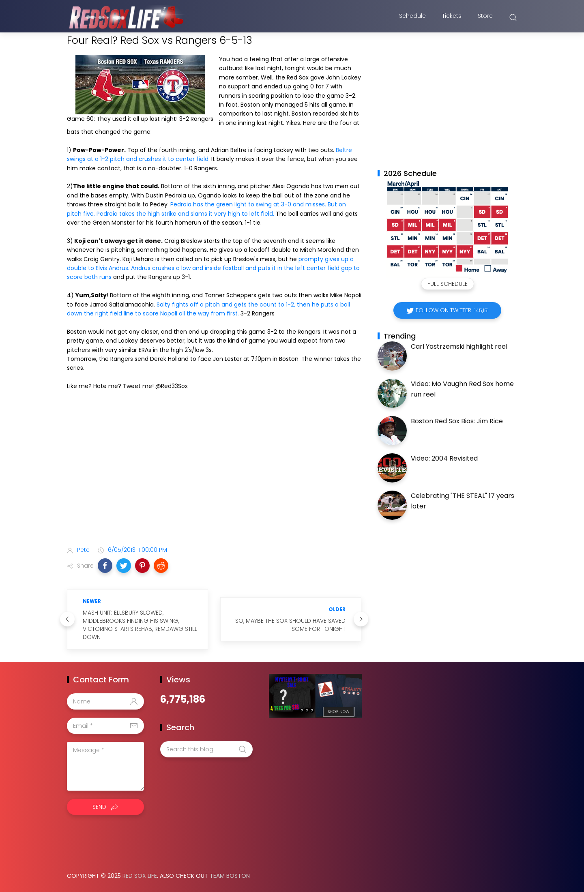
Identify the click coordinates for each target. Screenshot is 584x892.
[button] (105, 565)
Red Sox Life (139, 876)
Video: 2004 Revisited (444, 458)
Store (485, 17)
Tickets (452, 17)
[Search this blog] (206, 749)
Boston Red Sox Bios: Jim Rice (457, 421)
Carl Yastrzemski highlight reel (459, 346)
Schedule (412, 17)
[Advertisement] (214, 475)
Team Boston (230, 876)
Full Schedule (447, 284)
